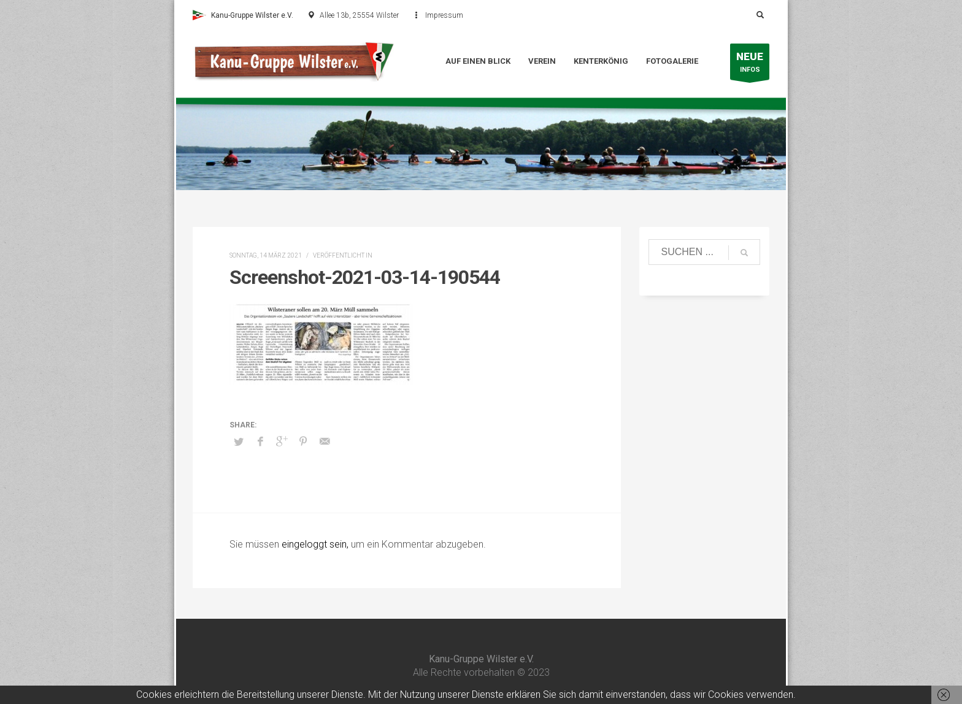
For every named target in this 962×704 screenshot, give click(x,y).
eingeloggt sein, (316, 544)
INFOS (749, 65)
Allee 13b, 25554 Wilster (359, 15)
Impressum (444, 15)
